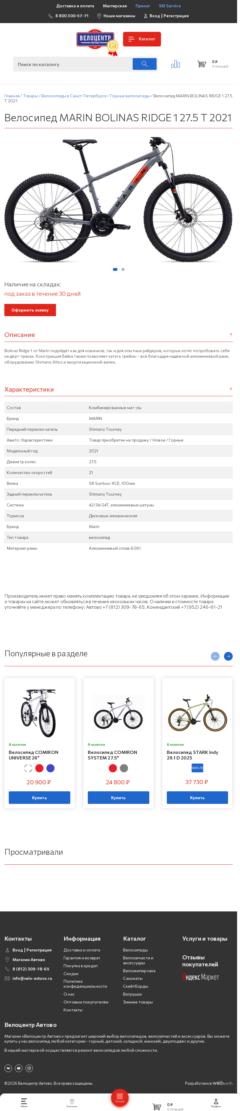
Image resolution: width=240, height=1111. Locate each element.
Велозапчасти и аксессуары (138, 957)
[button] (115, 271)
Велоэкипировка (139, 967)
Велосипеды (135, 946)
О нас (69, 991)
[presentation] (215, 657)
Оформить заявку (30, 311)
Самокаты (133, 975)
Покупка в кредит (81, 962)
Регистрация (176, 15)
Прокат (143, 5)
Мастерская (115, 5)
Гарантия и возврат (82, 954)
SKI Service (170, 5)
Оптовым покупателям (86, 998)
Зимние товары (138, 998)
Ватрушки (132, 991)
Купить (39, 799)
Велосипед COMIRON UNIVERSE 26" (33, 756)
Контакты (73, 1006)
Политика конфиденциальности (85, 981)
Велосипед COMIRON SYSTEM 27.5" (112, 756)
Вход (155, 15)
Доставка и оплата (75, 5)
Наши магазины (119, 15)
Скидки (71, 970)
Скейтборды (135, 983)
